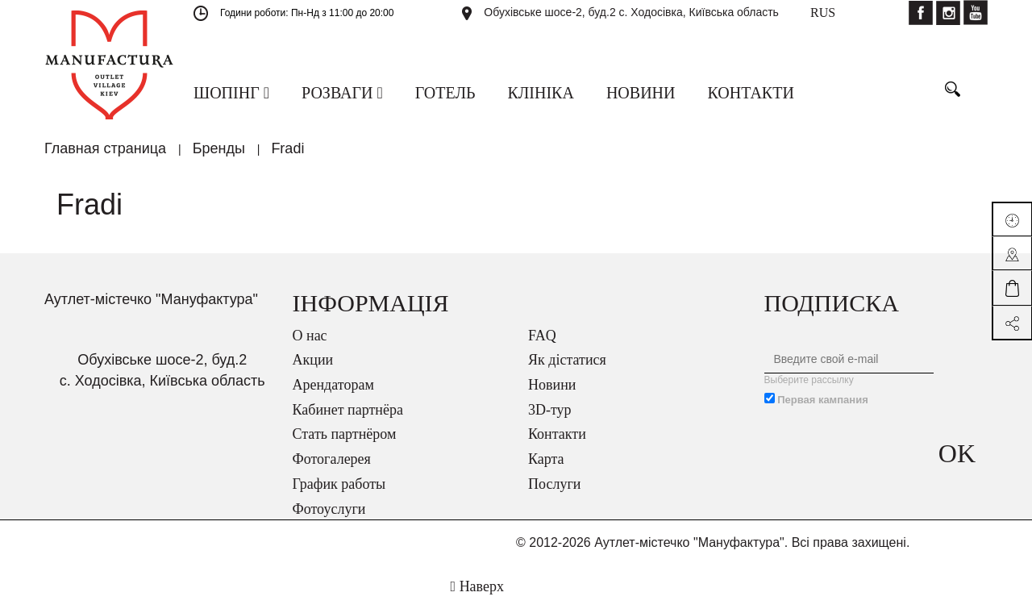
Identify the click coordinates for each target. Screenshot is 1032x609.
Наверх (477, 586)
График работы (339, 484)
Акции (313, 360)
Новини (552, 385)
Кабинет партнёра (348, 410)
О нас (310, 335)
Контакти (557, 434)
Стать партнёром (345, 434)
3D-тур (550, 410)
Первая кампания (822, 400)
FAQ (542, 335)
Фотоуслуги (329, 509)
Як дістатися (567, 360)
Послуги (554, 484)
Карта (546, 459)
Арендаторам (333, 385)
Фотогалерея (332, 459)
